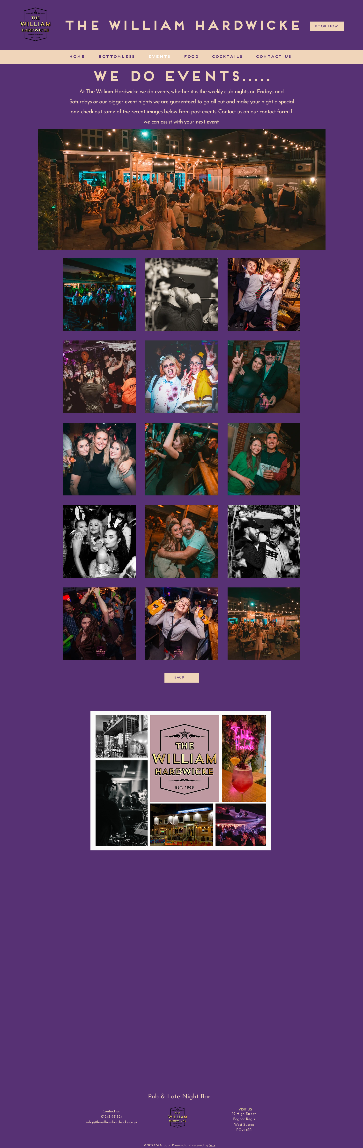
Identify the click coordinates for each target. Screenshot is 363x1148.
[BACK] (181, 678)
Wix (212, 1145)
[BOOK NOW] (327, 26)
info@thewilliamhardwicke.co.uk (111, 1122)
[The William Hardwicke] (182, 26)
